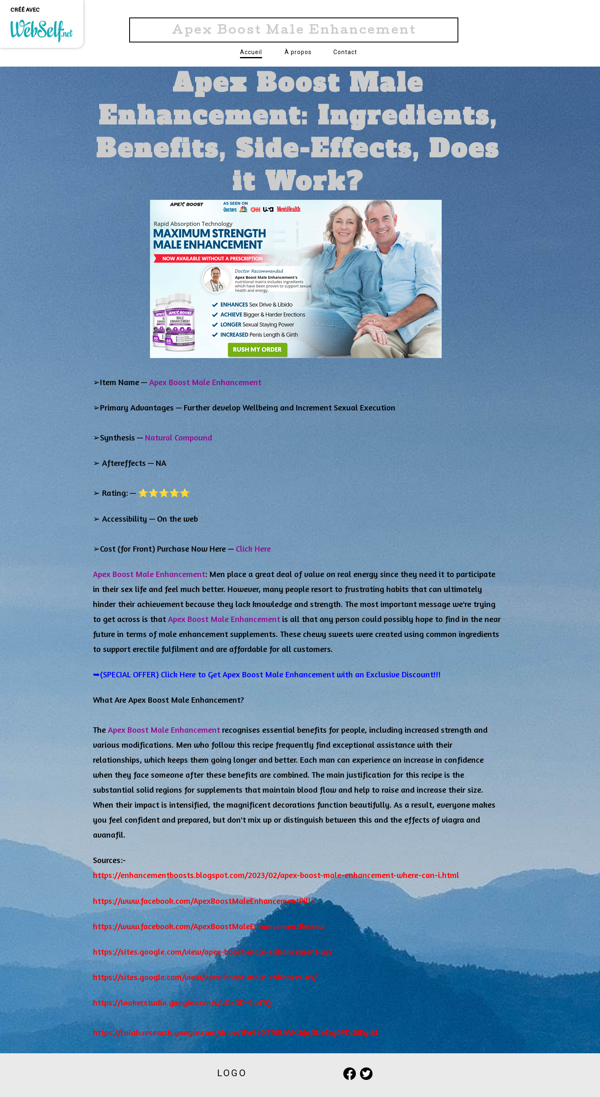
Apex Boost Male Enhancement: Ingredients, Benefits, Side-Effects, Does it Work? (298, 132)
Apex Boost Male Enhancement (294, 31)
